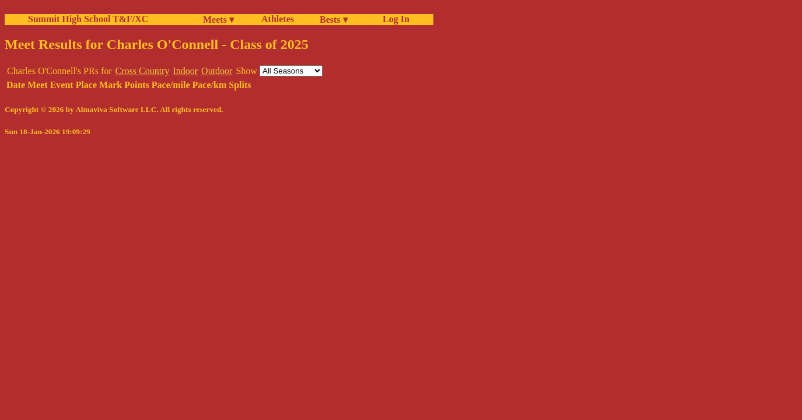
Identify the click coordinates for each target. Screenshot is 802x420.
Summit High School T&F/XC (88, 19)
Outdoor (216, 71)
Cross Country (142, 71)
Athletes (277, 19)
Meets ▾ (218, 19)
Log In (393, 19)
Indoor (185, 71)
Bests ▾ (334, 19)
